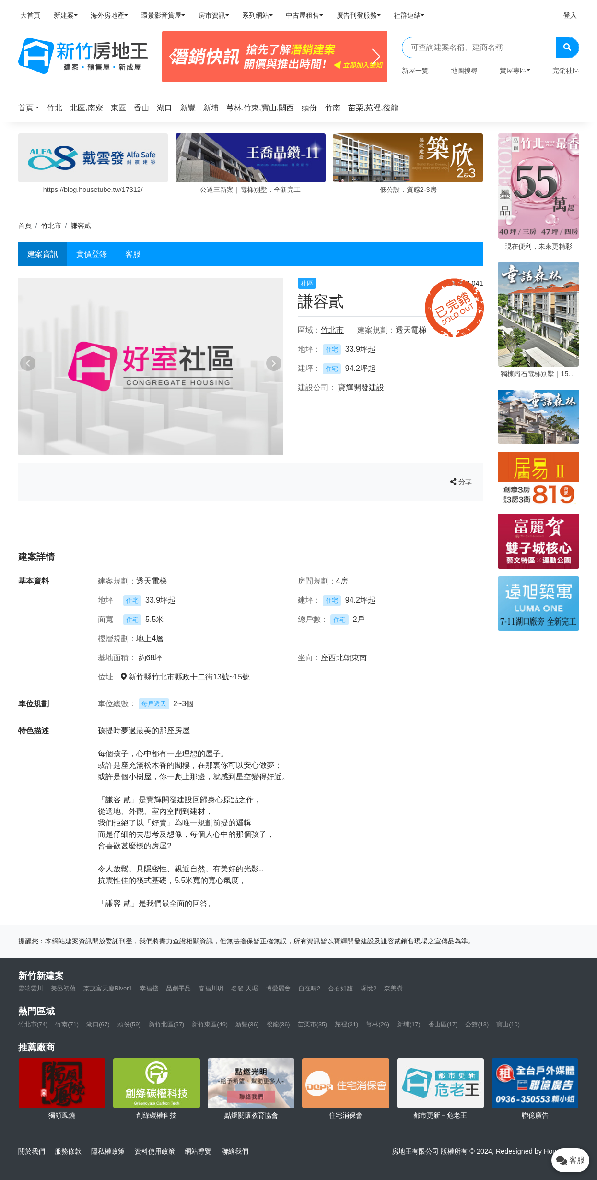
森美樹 (393, 988)
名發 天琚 (244, 988)
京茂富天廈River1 (107, 988)
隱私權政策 (108, 1151)
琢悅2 (368, 988)
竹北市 (51, 225)
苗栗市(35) (313, 1024)
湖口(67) (98, 1024)
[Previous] (173, 56)
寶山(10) (508, 1024)
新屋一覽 (415, 70)
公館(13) (477, 1024)
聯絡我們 (235, 1151)
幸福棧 (149, 988)
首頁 (25, 225)
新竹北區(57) (167, 1024)
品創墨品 (178, 988)
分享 (461, 482)
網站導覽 (198, 1151)
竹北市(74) (33, 1024)
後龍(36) (278, 1024)
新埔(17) (409, 1024)
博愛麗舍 (278, 988)
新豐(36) (247, 1024)
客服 (132, 254)
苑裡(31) (346, 1024)
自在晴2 (309, 988)
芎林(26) (377, 1024)
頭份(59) (129, 1024)
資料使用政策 (155, 1151)
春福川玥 (211, 988)
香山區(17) (443, 1024)
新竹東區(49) (210, 1024)
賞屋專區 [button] (513, 70)
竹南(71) (67, 1024)
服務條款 (68, 1151)
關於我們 (31, 1151)
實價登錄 (91, 254)
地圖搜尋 (464, 70)
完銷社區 (565, 70)
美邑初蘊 (63, 988)
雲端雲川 (30, 988)
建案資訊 (42, 254)
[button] (31, 107)
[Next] (376, 56)
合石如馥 (340, 988)
